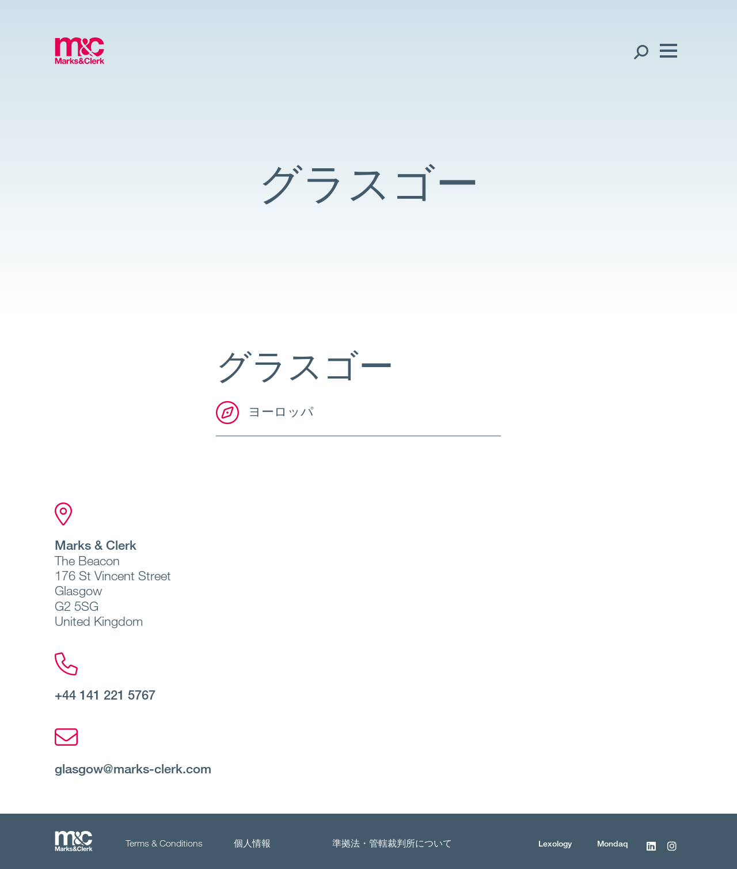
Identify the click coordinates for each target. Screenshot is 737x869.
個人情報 (252, 843)
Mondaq (612, 843)
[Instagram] (672, 852)
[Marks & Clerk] (80, 60)
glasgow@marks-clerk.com (133, 768)
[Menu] (665, 51)
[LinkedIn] (651, 852)
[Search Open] (640, 51)
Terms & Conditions (164, 843)
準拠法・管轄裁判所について (392, 843)
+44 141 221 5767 (105, 694)
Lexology (555, 843)
